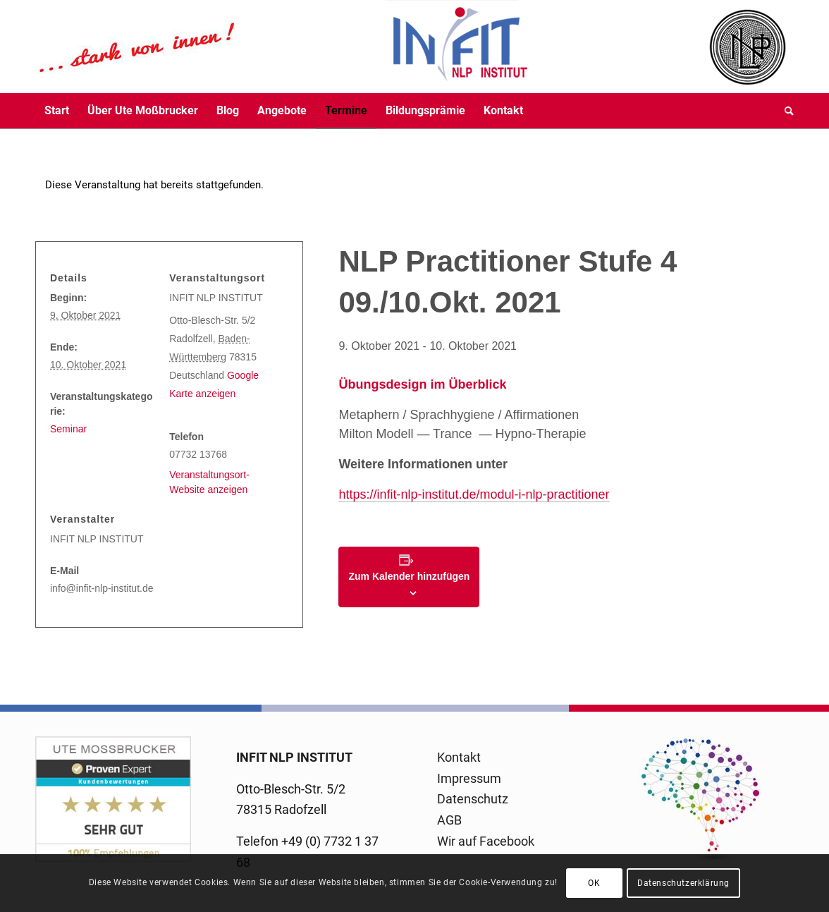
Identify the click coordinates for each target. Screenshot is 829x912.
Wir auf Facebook (485, 841)
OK (594, 883)
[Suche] (784, 110)
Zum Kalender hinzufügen (408, 576)
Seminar (68, 428)
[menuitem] (56, 110)
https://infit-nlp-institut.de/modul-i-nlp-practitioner (473, 494)
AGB (449, 820)
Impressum (469, 778)
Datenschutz (472, 798)
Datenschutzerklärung (683, 883)
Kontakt (459, 757)
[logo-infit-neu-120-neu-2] (282, 46)
